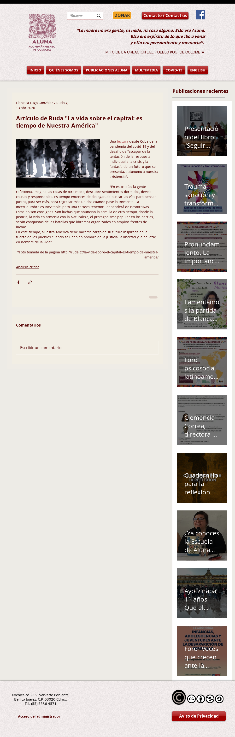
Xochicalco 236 (24, 694)
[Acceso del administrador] (39, 716)
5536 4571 (47, 703)
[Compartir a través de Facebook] (18, 282)
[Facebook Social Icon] (200, 14)
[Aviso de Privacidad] (199, 716)
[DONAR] (121, 15)
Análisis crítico (27, 267)
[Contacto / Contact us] (165, 15)
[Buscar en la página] (78, 16)
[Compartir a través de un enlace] (30, 282)
